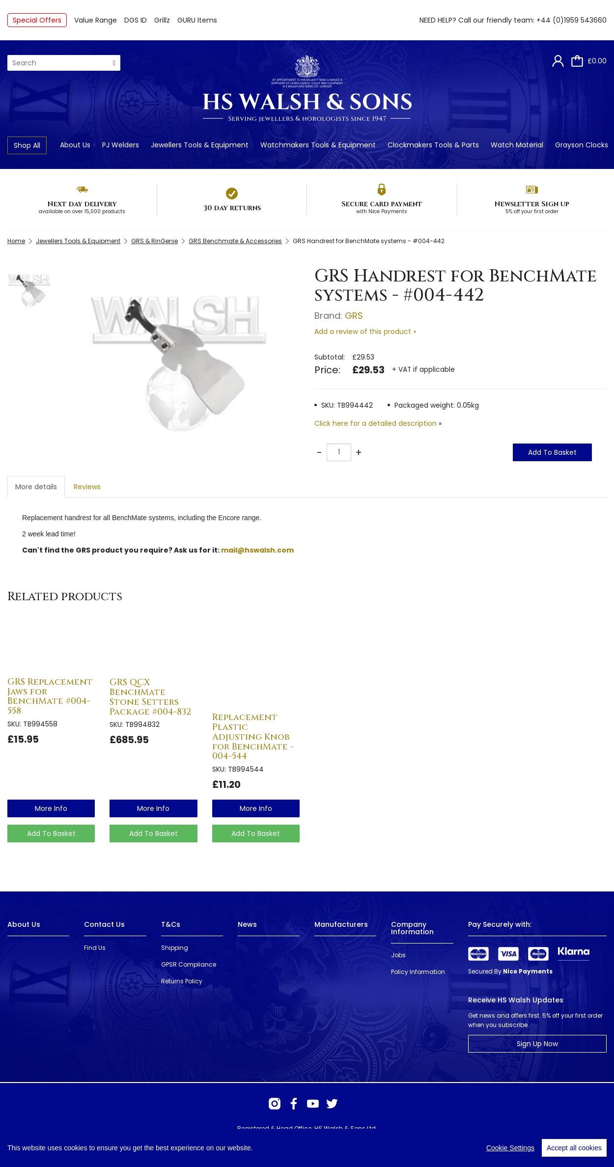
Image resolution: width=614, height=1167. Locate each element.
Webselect (148, 1147)
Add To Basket (552, 452)
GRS (354, 315)
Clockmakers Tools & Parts (433, 145)
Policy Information (418, 972)
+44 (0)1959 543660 (571, 20)
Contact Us (104, 924)
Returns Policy (181, 981)
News (247, 924)
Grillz (162, 20)
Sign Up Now (537, 1044)
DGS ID (135, 20)
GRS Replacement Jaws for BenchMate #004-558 (50, 696)
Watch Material (517, 145)
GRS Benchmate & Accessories (235, 241)
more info (51, 808)
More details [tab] (36, 487)
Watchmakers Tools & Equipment (318, 145)
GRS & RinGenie (154, 241)
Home (16, 241)
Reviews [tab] (87, 487)
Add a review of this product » (365, 331)
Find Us (95, 948)
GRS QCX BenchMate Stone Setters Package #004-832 (150, 697)
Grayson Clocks (581, 145)
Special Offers (37, 20)
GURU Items (197, 20)
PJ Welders (120, 145)
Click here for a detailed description (375, 423)
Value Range (95, 20)
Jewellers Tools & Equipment (200, 145)
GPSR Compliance (188, 964)
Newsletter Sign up (531, 204)
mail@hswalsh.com (257, 550)
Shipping (174, 948)
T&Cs (170, 924)
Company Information (412, 928)
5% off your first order (531, 211)
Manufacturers (341, 924)
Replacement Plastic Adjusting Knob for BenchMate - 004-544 (253, 736)
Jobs (398, 955)
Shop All (27, 145)
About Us (75, 145)
